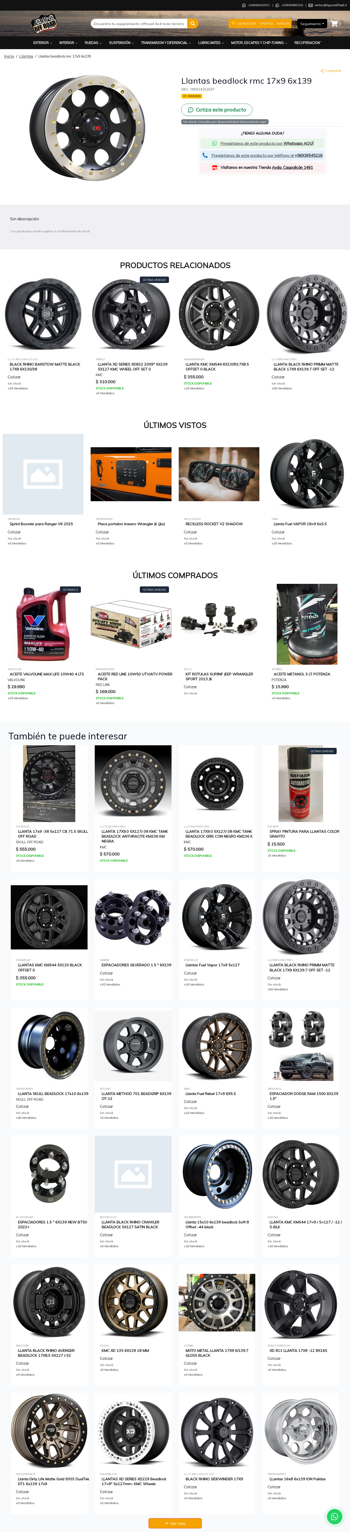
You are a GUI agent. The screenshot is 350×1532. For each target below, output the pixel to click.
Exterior (43, 43)
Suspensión (122, 43)
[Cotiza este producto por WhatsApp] (216, 110)
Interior (68, 43)
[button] (192, 23)
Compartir (331, 70)
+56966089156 (292, 5)
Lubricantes (211, 43)
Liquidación (243, 23)
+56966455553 (259, 5)
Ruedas (94, 43)
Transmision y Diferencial (166, 43)
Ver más (175, 1523)
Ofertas (266, 23)
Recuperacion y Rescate (318, 43)
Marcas (283, 23)
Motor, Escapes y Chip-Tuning (259, 43)
